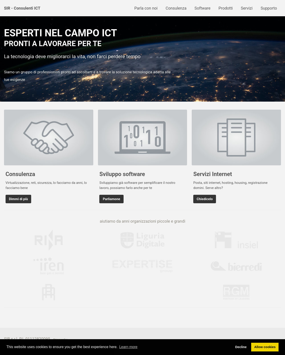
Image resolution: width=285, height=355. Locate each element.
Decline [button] (240, 347)
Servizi (246, 8)
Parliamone (111, 199)
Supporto (269, 8)
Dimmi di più (18, 199)
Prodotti (225, 8)
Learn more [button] (128, 347)
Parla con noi (145, 8)
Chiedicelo (205, 199)
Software (202, 8)
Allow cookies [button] (265, 347)
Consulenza (176, 8)
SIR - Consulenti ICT (22, 8)
